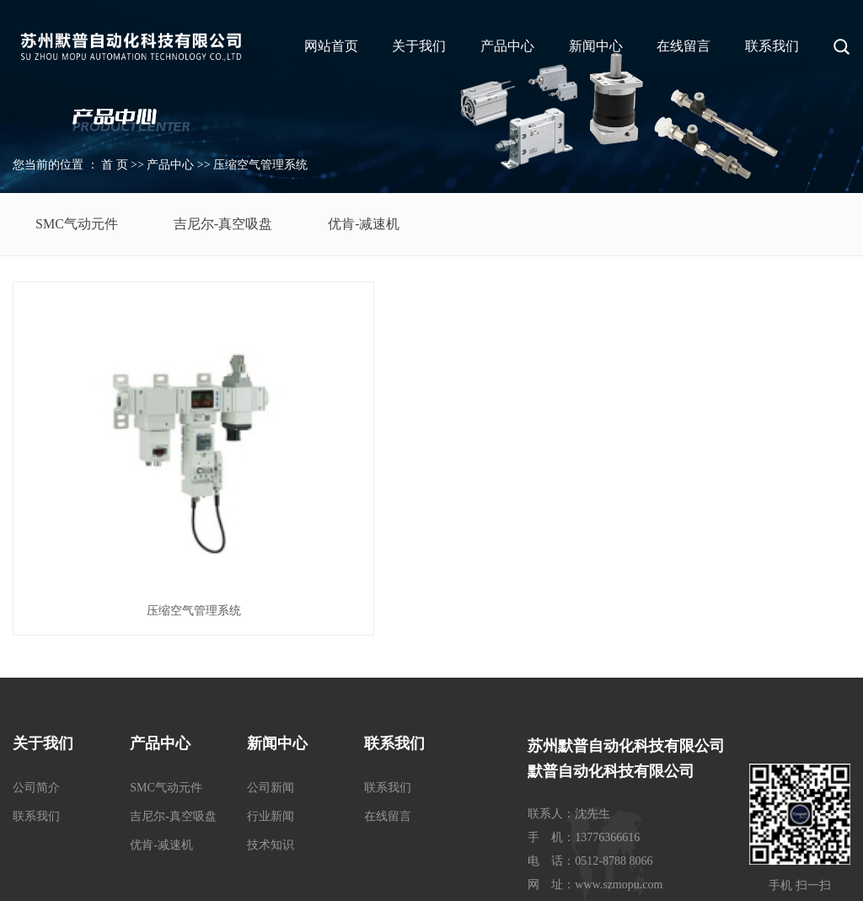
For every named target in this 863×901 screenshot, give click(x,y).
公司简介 (36, 645)
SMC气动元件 (76, 224)
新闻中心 (596, 46)
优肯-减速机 (363, 224)
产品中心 (507, 46)
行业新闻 (270, 674)
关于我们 (419, 46)
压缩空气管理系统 (260, 164)
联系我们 (772, 46)
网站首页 (331, 46)
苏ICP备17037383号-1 (378, 879)
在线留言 (683, 46)
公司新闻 (270, 645)
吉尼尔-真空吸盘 (223, 224)
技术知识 (270, 702)
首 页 (114, 164)
